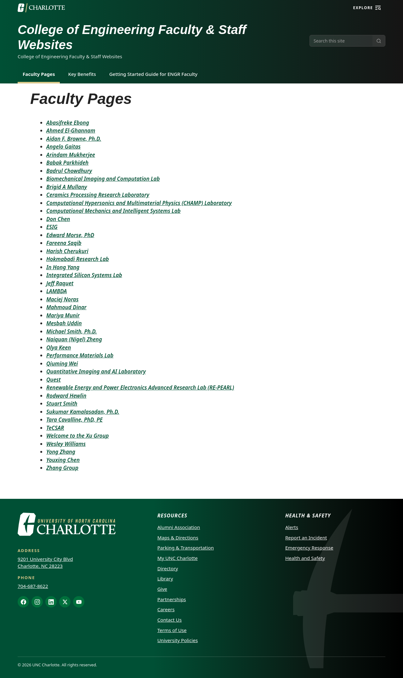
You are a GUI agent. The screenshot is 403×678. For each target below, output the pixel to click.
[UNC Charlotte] (41, 8)
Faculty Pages (39, 74)
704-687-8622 (33, 586)
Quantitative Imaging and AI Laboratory (96, 371)
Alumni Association (178, 527)
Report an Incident (306, 537)
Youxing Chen (63, 460)
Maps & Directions (177, 537)
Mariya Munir (63, 315)
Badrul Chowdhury (69, 170)
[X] (65, 601)
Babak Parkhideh (67, 162)
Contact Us (169, 620)
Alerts (291, 527)
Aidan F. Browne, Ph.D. (73, 138)
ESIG (52, 227)
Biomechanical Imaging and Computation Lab (103, 178)
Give (162, 589)
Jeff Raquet (59, 283)
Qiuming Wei (62, 363)
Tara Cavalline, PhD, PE (74, 419)
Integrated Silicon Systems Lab (84, 275)
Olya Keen (58, 347)
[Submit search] (378, 40)
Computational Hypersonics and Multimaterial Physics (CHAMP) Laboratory (139, 203)
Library (165, 578)
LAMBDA (56, 291)
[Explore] (378, 8)
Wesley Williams (66, 443)
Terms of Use (172, 630)
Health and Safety (305, 558)
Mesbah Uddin (64, 323)
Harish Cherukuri (67, 251)
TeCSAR (55, 427)
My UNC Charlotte (177, 558)
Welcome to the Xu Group (77, 435)
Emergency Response (309, 547)
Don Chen (58, 219)
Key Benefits (82, 74)
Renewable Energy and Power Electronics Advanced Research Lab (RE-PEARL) (140, 387)
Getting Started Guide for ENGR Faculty (153, 74)
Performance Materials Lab (79, 355)
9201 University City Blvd (45, 559)
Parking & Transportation (185, 547)
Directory (167, 568)
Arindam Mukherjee (70, 154)
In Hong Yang (62, 267)
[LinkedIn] (51, 601)
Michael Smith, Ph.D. (71, 331)
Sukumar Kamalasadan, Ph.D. (82, 411)
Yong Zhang (60, 451)
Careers (166, 609)
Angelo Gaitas (63, 146)
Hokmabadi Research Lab (77, 259)
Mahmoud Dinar (66, 307)
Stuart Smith (61, 403)
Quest (53, 379)
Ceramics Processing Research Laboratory (97, 194)
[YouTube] (78, 601)
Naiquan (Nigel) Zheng (74, 339)
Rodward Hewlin (66, 395)
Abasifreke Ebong (67, 122)
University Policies (177, 640)
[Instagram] (37, 601)
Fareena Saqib (64, 243)
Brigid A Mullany (66, 187)
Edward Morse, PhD (70, 235)
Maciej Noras (62, 299)
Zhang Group (62, 467)
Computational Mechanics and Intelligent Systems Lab (113, 210)
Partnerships (171, 599)
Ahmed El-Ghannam (70, 130)
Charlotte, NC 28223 (40, 566)
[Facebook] (23, 601)
